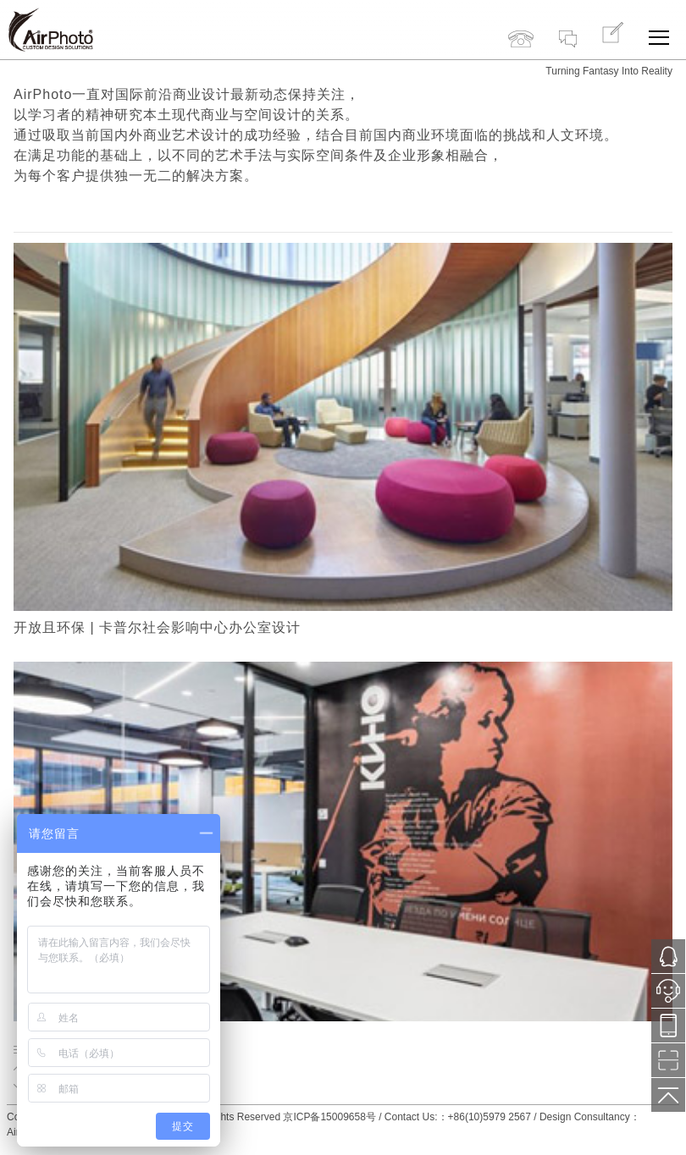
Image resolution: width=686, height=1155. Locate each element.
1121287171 (668, 956)
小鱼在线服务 (668, 996)
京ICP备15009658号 (329, 1117)
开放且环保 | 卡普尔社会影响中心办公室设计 (157, 627)
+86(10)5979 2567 (521, 23)
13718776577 (668, 1026)
